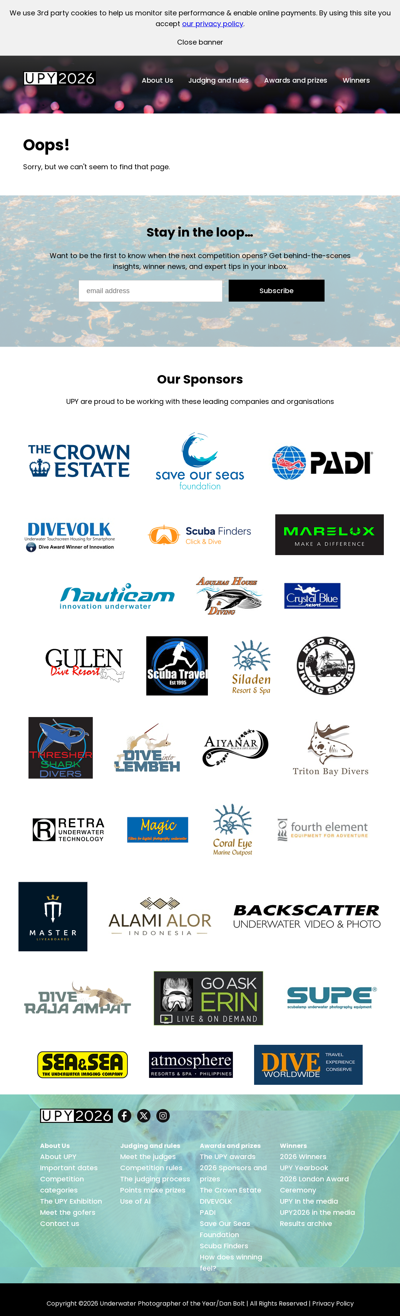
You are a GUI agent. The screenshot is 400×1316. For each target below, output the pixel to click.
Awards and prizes (295, 80)
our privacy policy (212, 23)
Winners (356, 80)
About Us (157, 80)
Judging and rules (218, 80)
